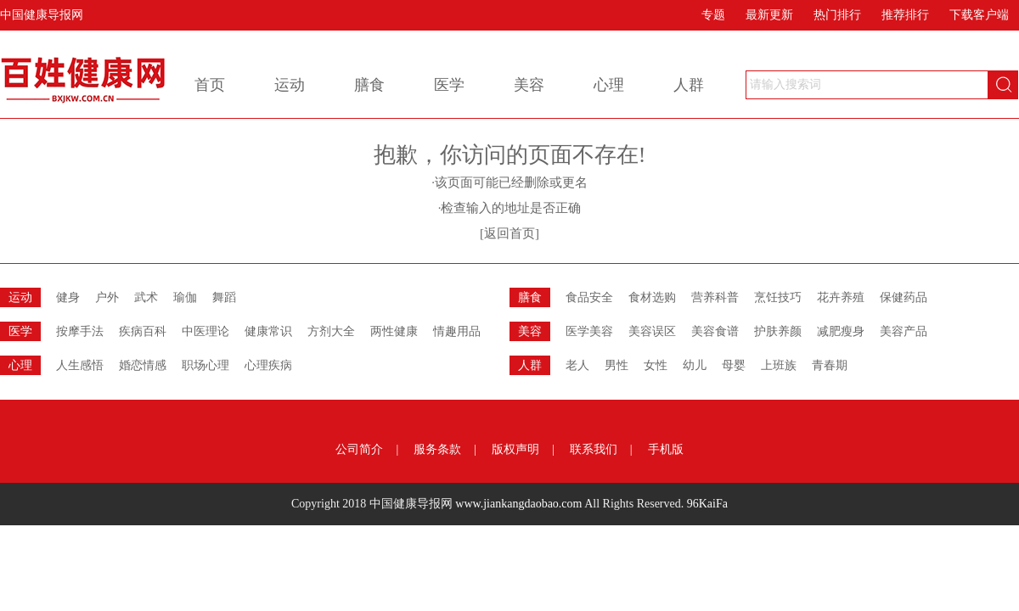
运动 (289, 84)
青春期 (829, 365)
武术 (146, 297)
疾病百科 (142, 331)
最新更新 (769, 14)
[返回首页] (509, 233)
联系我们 (593, 449)
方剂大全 (331, 331)
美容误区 (652, 331)
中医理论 (205, 331)
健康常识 (268, 331)
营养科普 (715, 297)
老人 (577, 365)
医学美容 (589, 331)
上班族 (779, 365)
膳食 (369, 84)
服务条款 (437, 449)
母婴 (734, 365)
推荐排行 (905, 14)
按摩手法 (80, 331)
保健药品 (903, 297)
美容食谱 (715, 331)
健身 (68, 297)
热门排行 (837, 14)
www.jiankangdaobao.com (518, 503)
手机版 (666, 449)
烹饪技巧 (778, 297)
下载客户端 (979, 14)
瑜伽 (185, 297)
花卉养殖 (840, 297)
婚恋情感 (142, 365)
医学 (449, 84)
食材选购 (652, 297)
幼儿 (695, 365)
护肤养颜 (778, 331)
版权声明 (515, 449)
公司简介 (359, 449)
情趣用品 (457, 331)
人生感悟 (80, 365)
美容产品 (903, 331)
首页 (209, 84)
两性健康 (394, 331)
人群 (688, 84)
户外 (107, 297)
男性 (616, 365)
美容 (529, 84)
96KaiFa (707, 503)
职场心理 (205, 365)
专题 (713, 14)
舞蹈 (224, 297)
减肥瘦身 (840, 331)
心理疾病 (268, 365)
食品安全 (589, 297)
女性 (655, 365)
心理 (609, 84)
